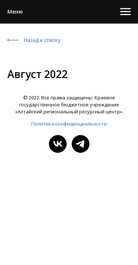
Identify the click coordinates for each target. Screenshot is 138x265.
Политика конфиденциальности (69, 123)
